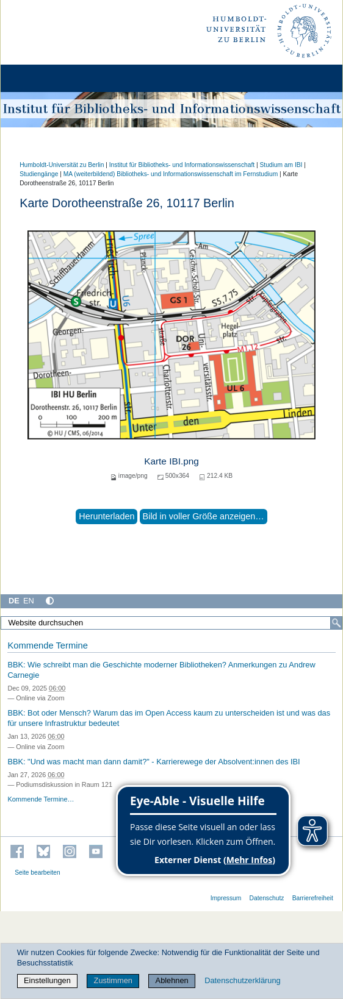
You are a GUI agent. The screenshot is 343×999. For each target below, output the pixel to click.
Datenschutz (267, 898)
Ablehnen (172, 980)
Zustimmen (113, 980)
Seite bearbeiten (37, 872)
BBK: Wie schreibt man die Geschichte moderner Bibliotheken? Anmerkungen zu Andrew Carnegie (161, 670)
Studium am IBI (280, 165)
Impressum (226, 898)
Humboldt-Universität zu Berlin (62, 165)
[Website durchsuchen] (171, 623)
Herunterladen (106, 516)
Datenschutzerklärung (242, 980)
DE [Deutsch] (14, 600)
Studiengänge (39, 174)
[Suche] (336, 623)
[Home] (44, 78)
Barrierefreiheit (312, 898)
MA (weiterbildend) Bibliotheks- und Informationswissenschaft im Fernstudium (170, 174)
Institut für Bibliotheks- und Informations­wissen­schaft (182, 165)
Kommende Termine (47, 645)
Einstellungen (47, 980)
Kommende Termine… (40, 799)
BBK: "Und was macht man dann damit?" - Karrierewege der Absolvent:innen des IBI (153, 761)
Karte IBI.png (171, 461)
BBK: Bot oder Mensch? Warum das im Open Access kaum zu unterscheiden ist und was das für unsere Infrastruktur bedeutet (168, 718)
